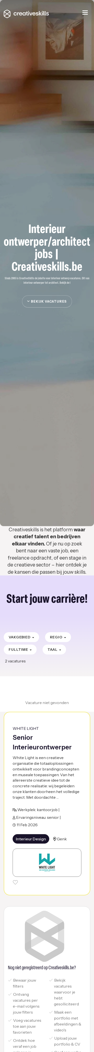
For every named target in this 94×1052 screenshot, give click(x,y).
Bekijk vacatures (47, 301)
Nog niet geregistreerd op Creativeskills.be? (42, 968)
